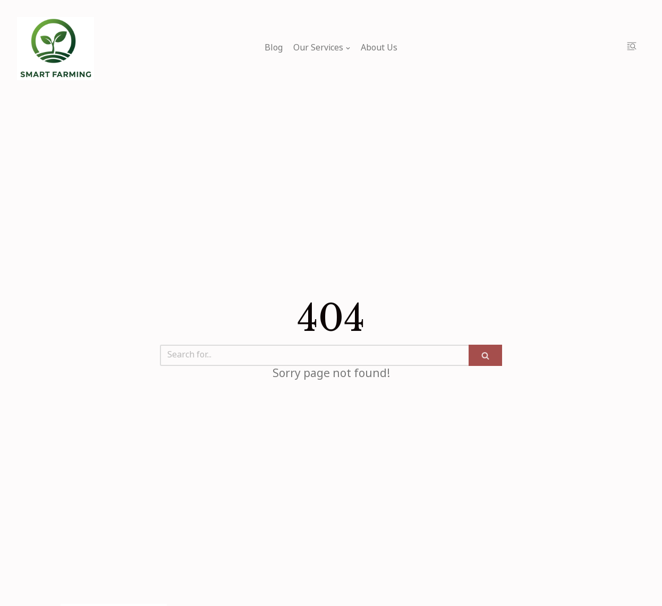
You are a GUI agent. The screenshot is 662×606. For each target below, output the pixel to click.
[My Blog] (55, 48)
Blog (274, 48)
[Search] (314, 355)
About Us (379, 48)
